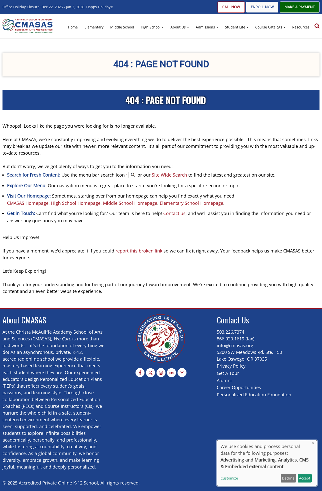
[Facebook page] (140, 372)
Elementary (94, 27)
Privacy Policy (231, 366)
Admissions (205, 27)
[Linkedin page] (171, 372)
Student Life (235, 27)
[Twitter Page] (150, 372)
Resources (301, 27)
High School (150, 27)
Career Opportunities (239, 387)
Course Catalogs (268, 27)
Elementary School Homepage (191, 203)
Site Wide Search (169, 175)
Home (73, 27)
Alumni (224, 380)
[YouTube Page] (182, 372)
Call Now (231, 7)
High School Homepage (75, 203)
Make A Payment (299, 7)
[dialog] (267, 463)
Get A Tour (228, 373)
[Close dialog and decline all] (313, 443)
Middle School (122, 27)
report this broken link (139, 251)
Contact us (174, 213)
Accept (304, 478)
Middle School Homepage (130, 203)
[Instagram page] (161, 372)
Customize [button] (229, 478)
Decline (288, 478)
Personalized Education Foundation (254, 395)
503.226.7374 (230, 332)
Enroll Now (262, 7)
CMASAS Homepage (27, 203)
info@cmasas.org (235, 345)
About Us (178, 27)
